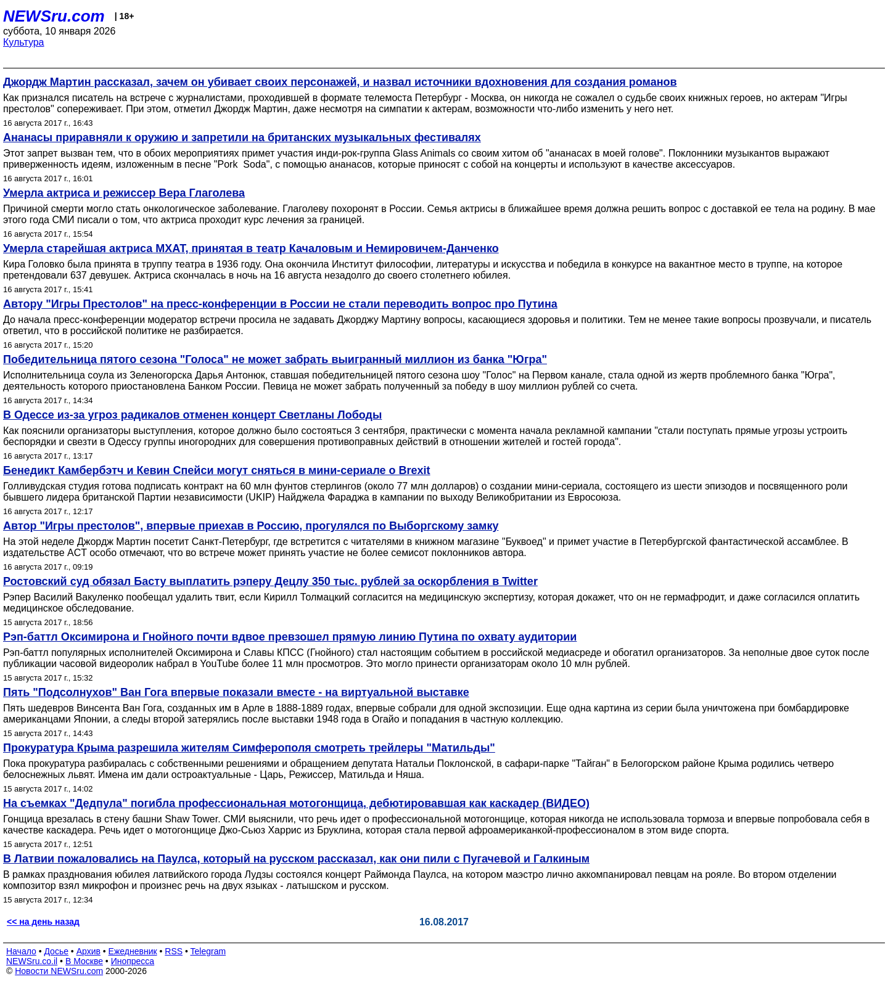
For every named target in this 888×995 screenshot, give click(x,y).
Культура (23, 42)
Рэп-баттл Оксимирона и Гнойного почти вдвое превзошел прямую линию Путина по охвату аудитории (290, 637)
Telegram (208, 951)
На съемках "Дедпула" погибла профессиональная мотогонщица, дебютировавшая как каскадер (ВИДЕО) (296, 803)
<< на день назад (43, 922)
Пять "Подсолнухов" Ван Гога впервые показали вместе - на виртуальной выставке (236, 692)
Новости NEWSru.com (59, 971)
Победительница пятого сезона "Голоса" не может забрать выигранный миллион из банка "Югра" (275, 359)
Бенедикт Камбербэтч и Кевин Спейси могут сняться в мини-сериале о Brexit (216, 470)
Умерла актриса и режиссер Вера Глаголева (124, 193)
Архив (88, 951)
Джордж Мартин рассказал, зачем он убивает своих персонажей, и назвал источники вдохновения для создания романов (340, 82)
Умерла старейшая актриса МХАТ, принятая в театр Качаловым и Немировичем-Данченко (251, 248)
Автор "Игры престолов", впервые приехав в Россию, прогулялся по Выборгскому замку (250, 526)
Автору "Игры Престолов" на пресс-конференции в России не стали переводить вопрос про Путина (280, 304)
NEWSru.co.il (31, 961)
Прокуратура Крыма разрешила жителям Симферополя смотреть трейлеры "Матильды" (249, 748)
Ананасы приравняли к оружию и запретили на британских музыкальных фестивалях (242, 137)
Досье (56, 951)
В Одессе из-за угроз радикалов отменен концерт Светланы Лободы (192, 415)
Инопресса (133, 961)
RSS (174, 951)
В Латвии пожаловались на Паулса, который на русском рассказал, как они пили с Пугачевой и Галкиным (296, 859)
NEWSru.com (54, 16)
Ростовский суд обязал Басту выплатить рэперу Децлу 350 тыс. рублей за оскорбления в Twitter (270, 581)
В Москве (84, 961)
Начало (21, 951)
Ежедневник (133, 951)
